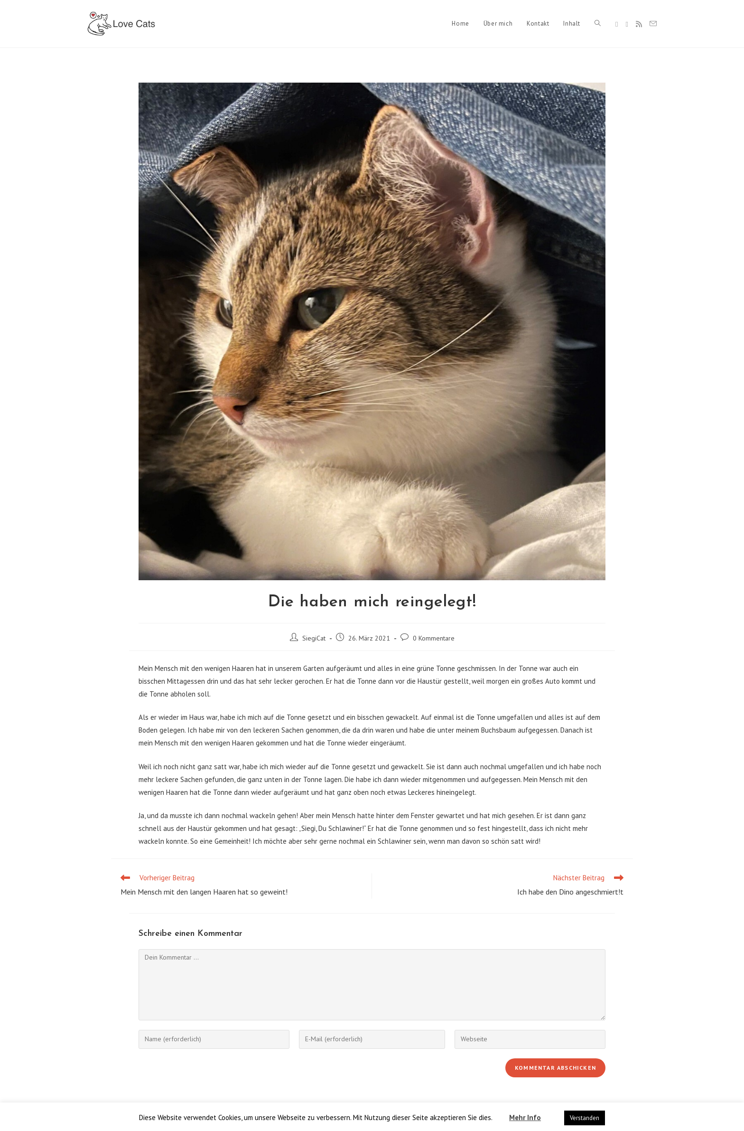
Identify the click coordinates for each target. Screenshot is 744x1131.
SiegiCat (314, 638)
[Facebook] (617, 24)
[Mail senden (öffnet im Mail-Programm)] (653, 24)
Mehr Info (525, 1117)
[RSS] (639, 24)
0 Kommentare (434, 638)
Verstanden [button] (584, 1118)
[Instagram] (627, 24)
